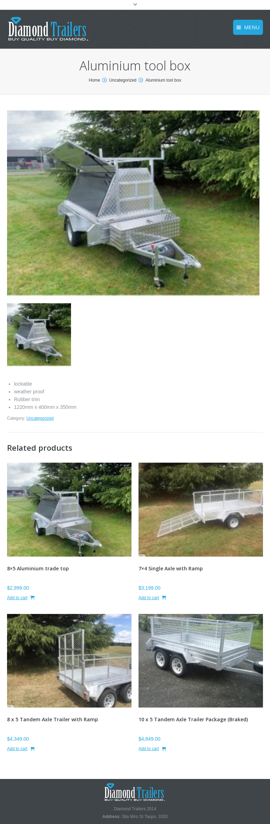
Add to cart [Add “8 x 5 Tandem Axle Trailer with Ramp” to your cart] (17, 748)
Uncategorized (122, 80)
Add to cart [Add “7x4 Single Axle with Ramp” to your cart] (149, 597)
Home (94, 80)
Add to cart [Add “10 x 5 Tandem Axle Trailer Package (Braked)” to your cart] (149, 748)
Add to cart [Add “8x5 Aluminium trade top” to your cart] (17, 597)
